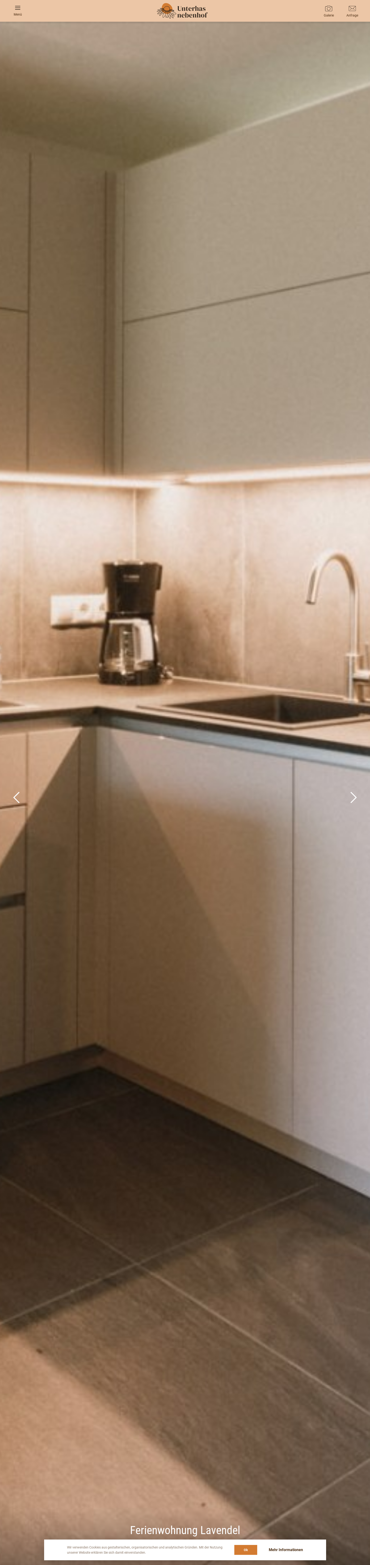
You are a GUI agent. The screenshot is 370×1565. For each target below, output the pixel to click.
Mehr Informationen (286, 1550)
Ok (246, 1550)
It (185, 511)
